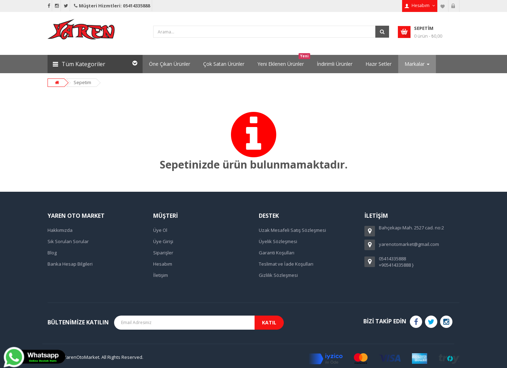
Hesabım (162, 264)
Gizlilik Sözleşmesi (278, 275)
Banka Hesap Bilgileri (70, 264)
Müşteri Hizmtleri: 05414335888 (111, 5)
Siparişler (163, 252)
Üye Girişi (163, 241)
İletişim (160, 275)
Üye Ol (160, 230)
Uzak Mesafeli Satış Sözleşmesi (292, 230)
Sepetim (82, 82)
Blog (52, 252)
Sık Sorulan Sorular (68, 241)
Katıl (269, 322)
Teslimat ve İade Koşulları (286, 264)
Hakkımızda (60, 230)
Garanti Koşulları (276, 252)
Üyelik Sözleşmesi (278, 241)
